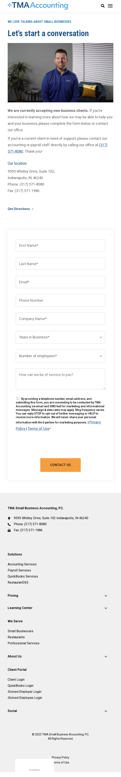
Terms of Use (38, 428)
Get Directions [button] (19, 209)
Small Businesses (20, 631)
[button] (103, 6)
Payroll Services (19, 570)
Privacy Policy (60, 757)
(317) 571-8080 (35, 524)
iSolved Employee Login (25, 698)
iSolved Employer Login (24, 692)
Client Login (16, 679)
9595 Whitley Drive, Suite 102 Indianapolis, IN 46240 (51, 518)
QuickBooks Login (20, 686)
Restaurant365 (18, 582)
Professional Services (23, 643)
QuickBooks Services (23, 576)
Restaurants (16, 637)
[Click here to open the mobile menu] (110, 5)
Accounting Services (22, 564)
